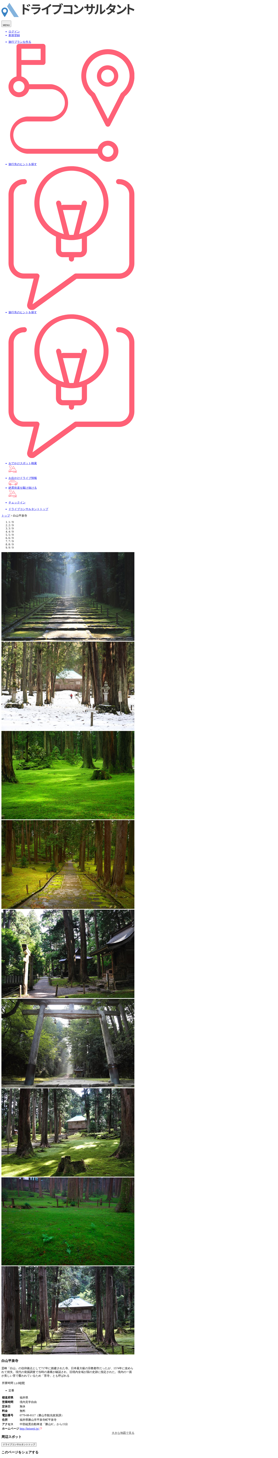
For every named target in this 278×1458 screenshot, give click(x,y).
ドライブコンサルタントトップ (19, 1444)
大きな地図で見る (123, 1432)
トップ (5, 515)
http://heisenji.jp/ (31, 1428)
